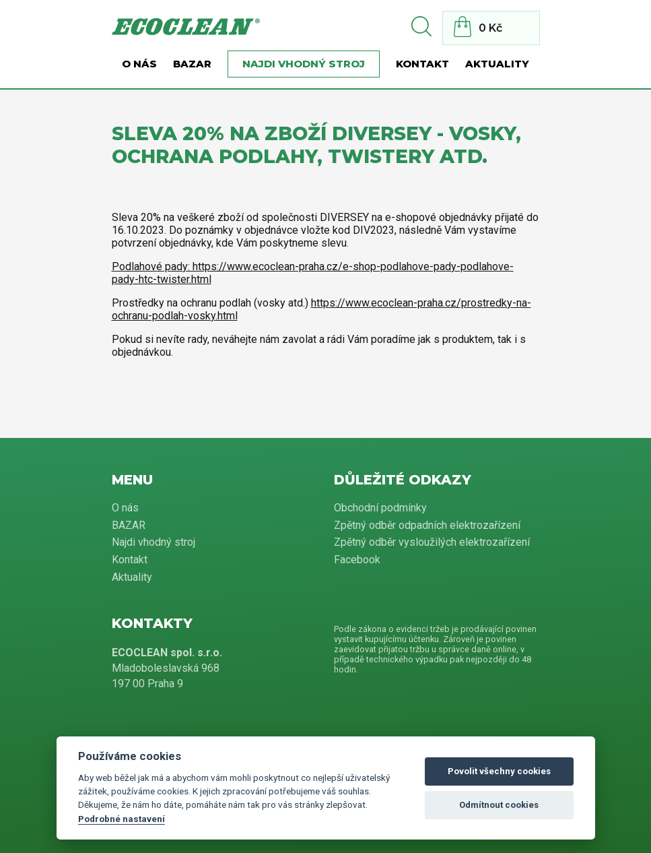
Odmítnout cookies (499, 805)
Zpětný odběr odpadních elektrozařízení (427, 525)
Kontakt (422, 64)
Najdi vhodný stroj (303, 64)
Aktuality (497, 64)
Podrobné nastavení (121, 818)
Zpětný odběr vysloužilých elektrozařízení (432, 542)
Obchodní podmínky (380, 507)
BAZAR (192, 64)
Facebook (357, 559)
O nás (139, 64)
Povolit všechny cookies (499, 771)
